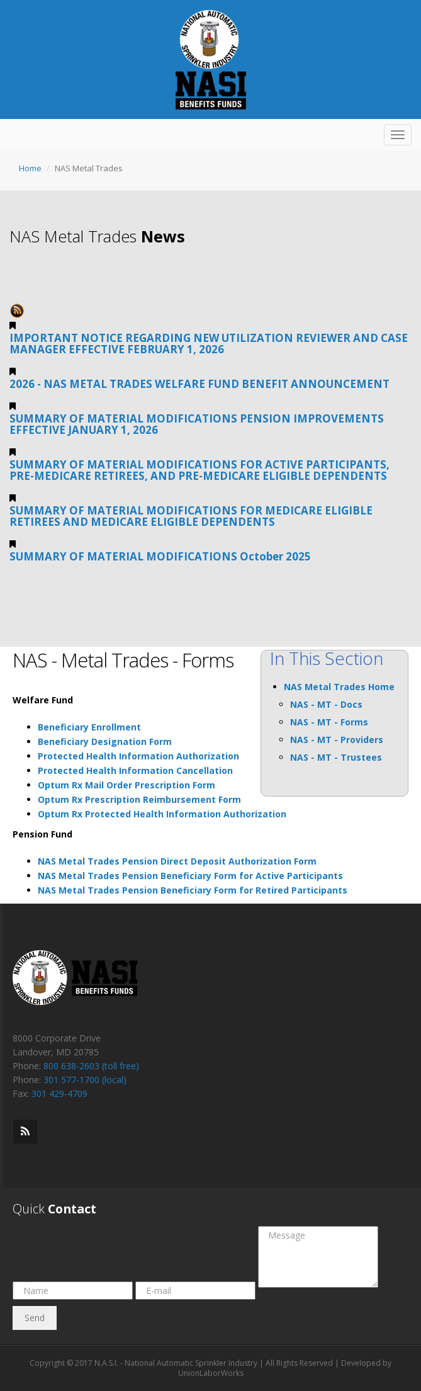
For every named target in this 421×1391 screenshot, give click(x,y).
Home (30, 168)
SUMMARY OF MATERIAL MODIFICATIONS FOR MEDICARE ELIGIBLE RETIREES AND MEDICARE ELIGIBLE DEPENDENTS (191, 516)
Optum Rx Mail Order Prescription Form (126, 785)
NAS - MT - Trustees (336, 757)
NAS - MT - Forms (329, 722)
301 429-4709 (59, 1093)
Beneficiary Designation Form (105, 741)
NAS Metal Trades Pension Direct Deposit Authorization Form (177, 861)
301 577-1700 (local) (84, 1080)
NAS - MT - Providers (336, 740)
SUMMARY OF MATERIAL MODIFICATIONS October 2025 (160, 556)
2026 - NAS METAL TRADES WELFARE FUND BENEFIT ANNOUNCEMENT (199, 384)
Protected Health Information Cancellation (135, 770)
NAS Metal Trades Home (339, 687)
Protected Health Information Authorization (138, 756)
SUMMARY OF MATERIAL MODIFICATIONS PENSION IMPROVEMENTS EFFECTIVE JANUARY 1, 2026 (196, 424)
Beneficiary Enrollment (89, 727)
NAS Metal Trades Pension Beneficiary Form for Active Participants (190, 876)
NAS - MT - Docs (326, 704)
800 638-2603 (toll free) (91, 1066)
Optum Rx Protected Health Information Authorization (162, 814)
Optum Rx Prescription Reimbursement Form (139, 799)
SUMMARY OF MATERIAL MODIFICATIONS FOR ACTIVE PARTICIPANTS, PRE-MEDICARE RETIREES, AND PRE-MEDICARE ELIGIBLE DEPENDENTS (199, 470)
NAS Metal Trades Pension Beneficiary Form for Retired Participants (192, 890)
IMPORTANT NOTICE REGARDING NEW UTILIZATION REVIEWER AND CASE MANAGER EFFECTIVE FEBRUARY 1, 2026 (208, 343)
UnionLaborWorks (211, 1373)
